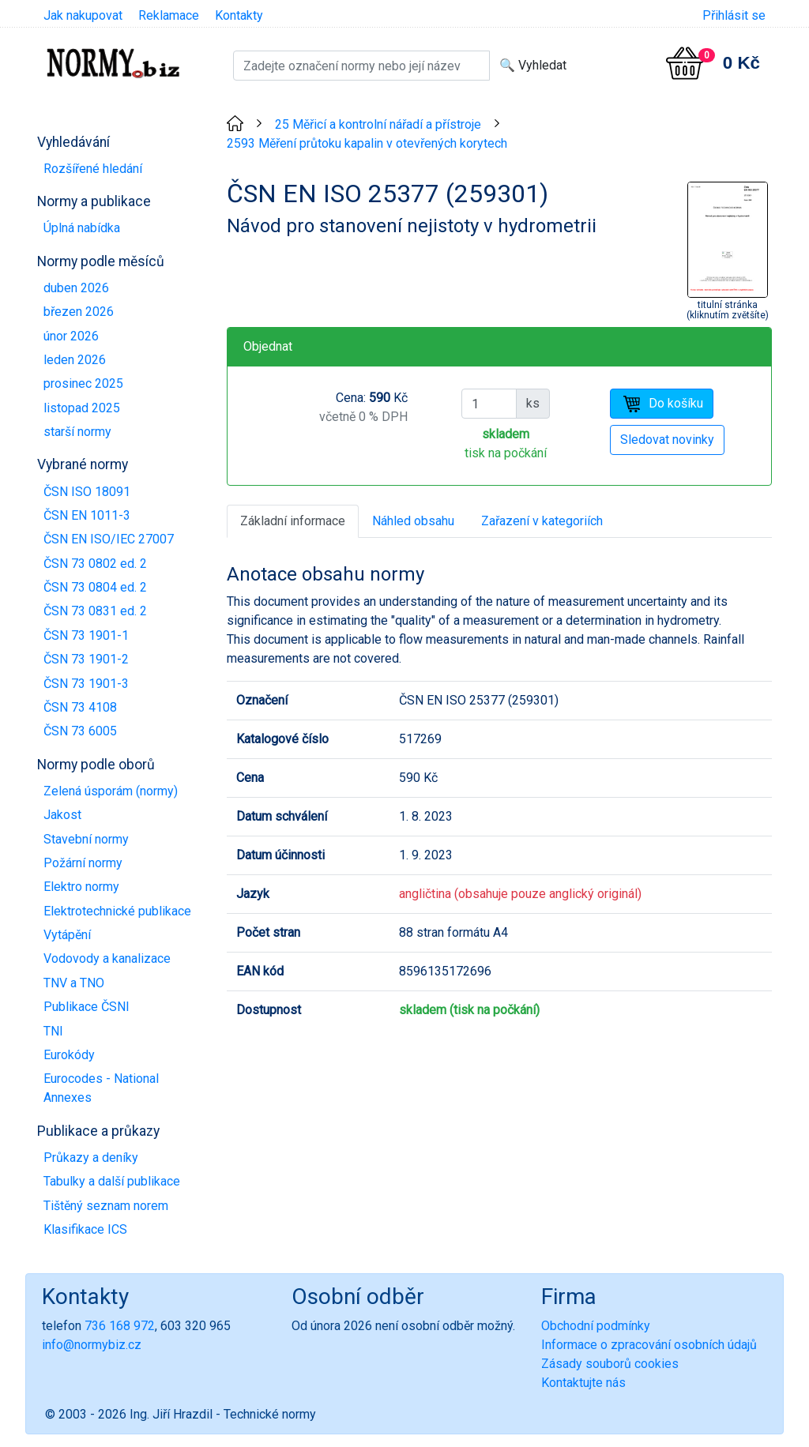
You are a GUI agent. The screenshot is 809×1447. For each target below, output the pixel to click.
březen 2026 (78, 311)
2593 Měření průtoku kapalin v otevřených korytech (367, 143)
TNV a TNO (73, 982)
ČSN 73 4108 (80, 707)
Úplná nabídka (81, 227)
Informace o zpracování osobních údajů (649, 1344)
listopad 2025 (81, 407)
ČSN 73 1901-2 (86, 659)
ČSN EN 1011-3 (86, 515)
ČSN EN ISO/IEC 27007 (108, 539)
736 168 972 (120, 1325)
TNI (53, 1031)
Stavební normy (86, 839)
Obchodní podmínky (595, 1325)
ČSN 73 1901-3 (86, 683)
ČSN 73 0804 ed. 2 (95, 587)
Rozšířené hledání (92, 168)
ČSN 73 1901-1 (86, 635)
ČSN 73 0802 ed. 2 (95, 563)
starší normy (77, 431)
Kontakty (239, 15)
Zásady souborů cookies (610, 1363)
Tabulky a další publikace (111, 1181)
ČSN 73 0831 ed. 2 (95, 610)
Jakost (62, 814)
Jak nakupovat (82, 15)
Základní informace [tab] (292, 520)
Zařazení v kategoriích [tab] (542, 520)
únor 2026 (71, 336)
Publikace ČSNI (86, 1006)
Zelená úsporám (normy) (110, 791)
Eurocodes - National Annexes (101, 1088)
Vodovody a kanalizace (107, 958)
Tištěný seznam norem (105, 1205)
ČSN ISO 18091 (86, 491)
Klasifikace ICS (85, 1229)
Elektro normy (81, 886)
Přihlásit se (734, 15)
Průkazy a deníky (90, 1157)
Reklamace (168, 15)
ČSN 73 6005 (80, 731)
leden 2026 (74, 359)
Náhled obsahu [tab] (413, 520)
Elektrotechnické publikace (117, 911)
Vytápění (67, 934)
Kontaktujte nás (583, 1382)
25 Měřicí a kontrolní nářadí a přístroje (378, 124)
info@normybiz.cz (91, 1344)
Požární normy (82, 862)
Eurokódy (69, 1054)
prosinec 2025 (83, 383)
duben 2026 (76, 287)
